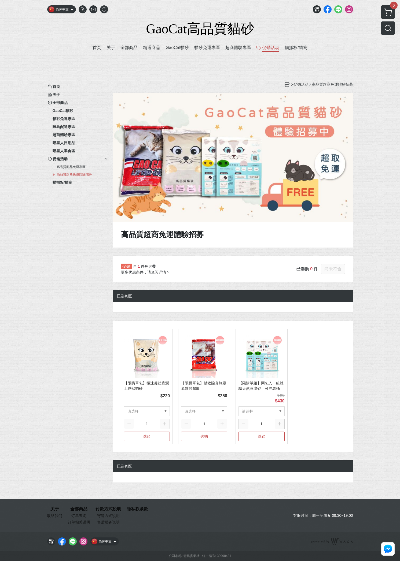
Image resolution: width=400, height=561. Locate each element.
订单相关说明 (79, 522)
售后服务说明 (108, 522)
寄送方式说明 (108, 516)
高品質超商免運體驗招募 (74, 174)
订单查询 (78, 516)
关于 (54, 509)
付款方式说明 (108, 509)
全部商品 (78, 509)
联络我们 (54, 516)
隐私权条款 (137, 509)
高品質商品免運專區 (71, 167)
